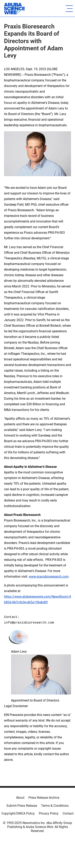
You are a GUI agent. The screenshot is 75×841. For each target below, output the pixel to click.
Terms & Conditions (55, 806)
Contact (68, 813)
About (20, 798)
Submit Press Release (21, 806)
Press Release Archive (43, 798)
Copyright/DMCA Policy (18, 813)
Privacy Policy (49, 813)
